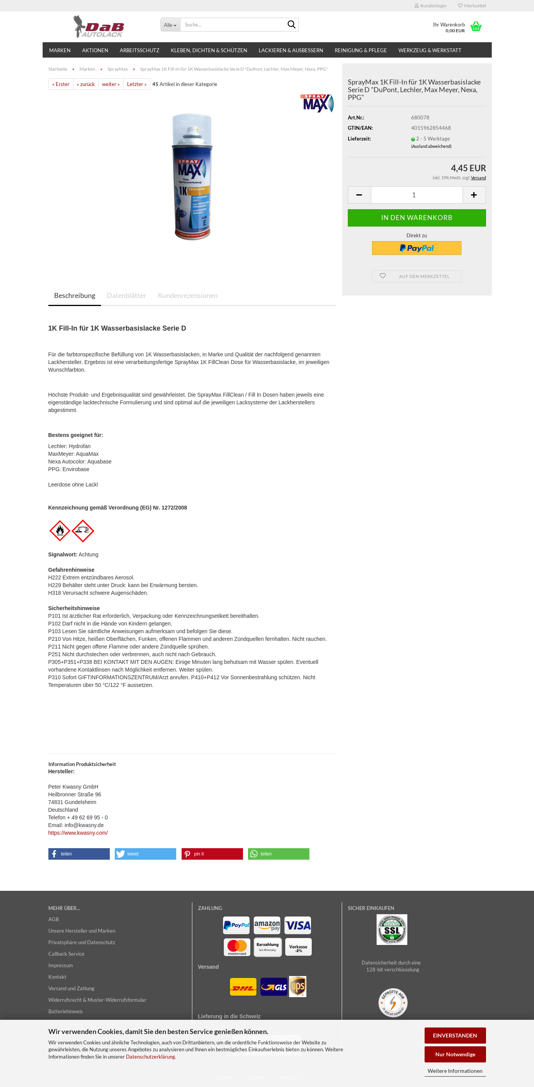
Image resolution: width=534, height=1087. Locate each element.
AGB (53, 919)
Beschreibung (74, 295)
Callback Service (66, 954)
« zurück (86, 84)
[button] (359, 195)
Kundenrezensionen (188, 295)
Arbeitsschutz (139, 50)
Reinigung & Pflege (361, 50)
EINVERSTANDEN (455, 1035)
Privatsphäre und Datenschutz (81, 942)
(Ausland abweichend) (431, 146)
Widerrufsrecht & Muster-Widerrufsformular (97, 1000)
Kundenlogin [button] (430, 5)
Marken (60, 50)
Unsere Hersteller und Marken (81, 931)
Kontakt (57, 977)
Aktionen (95, 50)
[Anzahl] (417, 195)
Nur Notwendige (455, 1054)
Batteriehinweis (65, 1011)
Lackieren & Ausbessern (291, 50)
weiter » (111, 84)
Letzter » (137, 84)
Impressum (60, 965)
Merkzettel (472, 5)
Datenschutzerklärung (150, 1057)
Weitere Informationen (455, 1070)
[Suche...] (170, 24)
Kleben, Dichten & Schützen (209, 50)
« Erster (60, 84)
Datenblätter (126, 295)
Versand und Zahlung (71, 988)
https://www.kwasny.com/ (78, 833)
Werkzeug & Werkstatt (429, 50)
